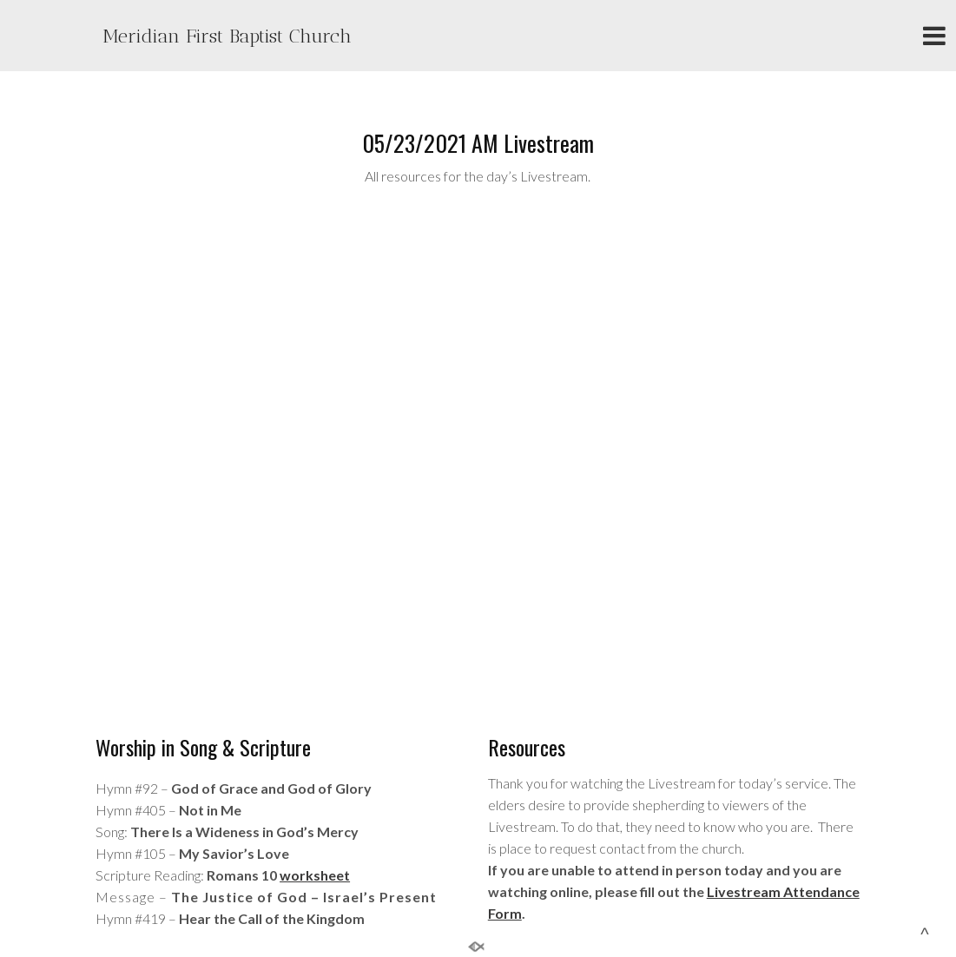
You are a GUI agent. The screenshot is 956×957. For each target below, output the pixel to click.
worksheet (315, 875)
